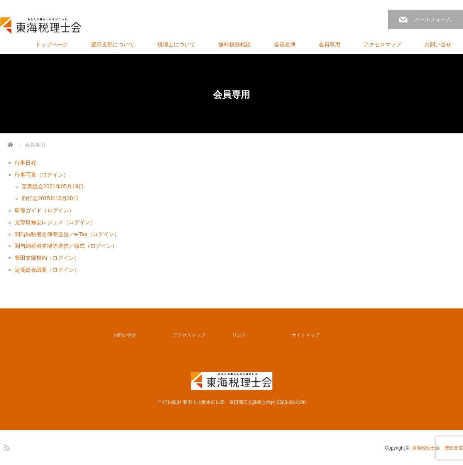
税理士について (176, 44)
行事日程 (25, 163)
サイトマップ (305, 335)
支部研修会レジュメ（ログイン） (55, 222)
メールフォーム (432, 19)
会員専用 (329, 44)
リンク (239, 335)
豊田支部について (112, 44)
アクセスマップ (382, 44)
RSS (6, 446)
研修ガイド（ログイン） (44, 210)
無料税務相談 (234, 44)
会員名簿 (285, 44)
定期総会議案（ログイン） (47, 270)
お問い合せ (437, 44)
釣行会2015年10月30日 (50, 198)
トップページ (51, 44)
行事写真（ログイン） (42, 175)
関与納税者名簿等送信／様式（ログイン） (66, 246)
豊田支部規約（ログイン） (47, 258)
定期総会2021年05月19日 (52, 186)
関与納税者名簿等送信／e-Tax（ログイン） (67, 234)
